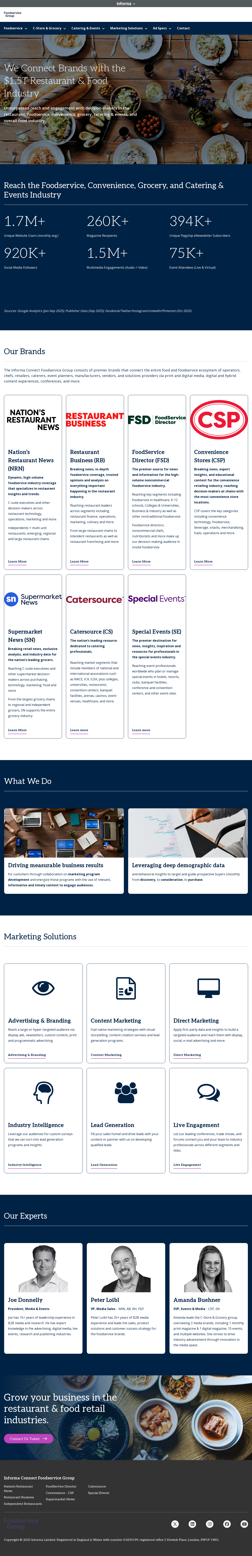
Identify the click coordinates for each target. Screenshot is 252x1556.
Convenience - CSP (60, 1493)
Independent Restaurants (23, 1504)
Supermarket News (60, 1499)
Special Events (98, 1493)
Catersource (97, 1486)
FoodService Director (61, 1486)
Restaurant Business (19, 1497)
